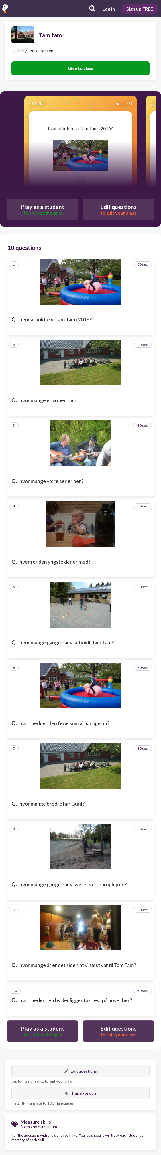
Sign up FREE (139, 8)
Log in (108, 8)
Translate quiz (80, 1093)
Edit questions (80, 1071)
